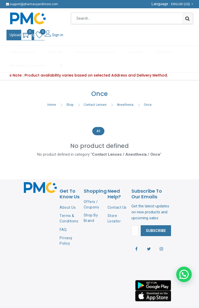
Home (51, 89)
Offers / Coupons (91, 188)
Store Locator (114, 202)
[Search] (187, 18)
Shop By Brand (91, 202)
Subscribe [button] (156, 215)
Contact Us (117, 192)
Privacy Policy (66, 225)
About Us (68, 192)
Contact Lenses (95, 89)
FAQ (63, 214)
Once (148, 89)
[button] (189, 51)
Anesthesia (125, 89)
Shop (69, 89)
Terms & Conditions (69, 202)
